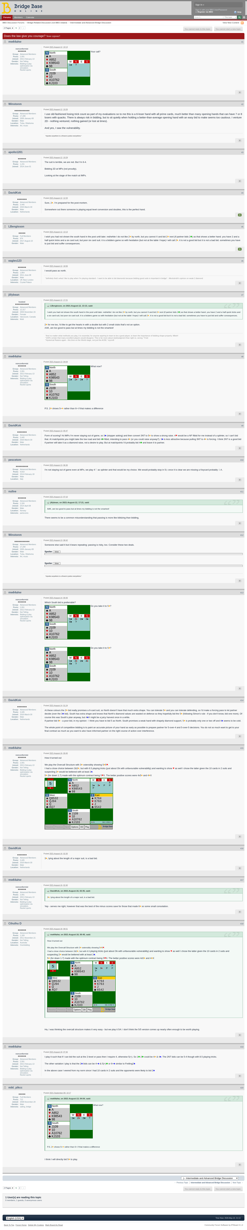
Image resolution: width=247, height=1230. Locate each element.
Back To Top (9, 1225)
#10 (241, 460)
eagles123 (15, 260)
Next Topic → (238, 1183)
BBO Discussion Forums (13, 22)
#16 (241, 848)
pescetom (14, 459)
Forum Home (21, 1225)
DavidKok (14, 192)
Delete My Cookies (36, 1225)
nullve (12, 491)
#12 (241, 535)
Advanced (244, 17)
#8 (242, 357)
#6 (242, 261)
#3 (242, 152)
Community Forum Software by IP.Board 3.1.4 (223, 1225)
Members (18, 17)
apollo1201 (15, 152)
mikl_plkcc (15, 1087)
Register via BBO (205, 12)
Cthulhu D (14, 923)
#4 (242, 193)
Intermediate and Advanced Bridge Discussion (90, 22)
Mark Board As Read (54, 1225)
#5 (242, 227)
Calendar (30, 17)
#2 (242, 104)
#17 (241, 880)
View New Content (231, 22)
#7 (242, 295)
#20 (241, 1088)
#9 (242, 426)
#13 (241, 593)
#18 (241, 924)
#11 (241, 492)
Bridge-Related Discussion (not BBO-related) (47, 22)
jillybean (13, 294)
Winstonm (15, 104)
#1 (242, 42)
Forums (7, 17)
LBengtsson (16, 226)
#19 (241, 1047)
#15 (241, 748)
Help (237, 12)
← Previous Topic (181, 1183)
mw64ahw (14, 41)
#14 (241, 700)
